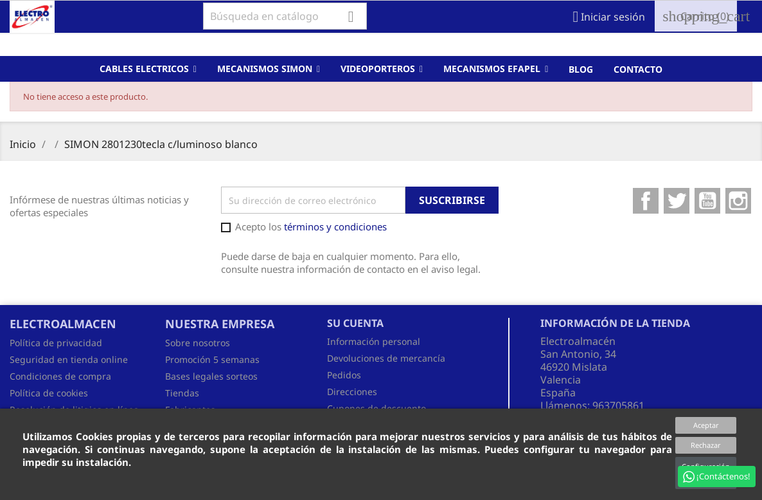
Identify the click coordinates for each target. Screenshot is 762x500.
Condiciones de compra (60, 376)
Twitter (676, 201)
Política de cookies (49, 393)
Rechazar (706, 445)
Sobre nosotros (197, 343)
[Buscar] (285, 16)
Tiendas (182, 393)
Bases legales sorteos (211, 376)
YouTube (707, 201)
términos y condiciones (335, 226)
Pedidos (344, 375)
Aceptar (706, 425)
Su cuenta (355, 323)
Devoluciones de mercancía (386, 358)
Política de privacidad (56, 343)
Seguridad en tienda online (69, 359)
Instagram (738, 201)
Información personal (373, 341)
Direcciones (352, 391)
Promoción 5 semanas (212, 359)
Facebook (646, 201)
